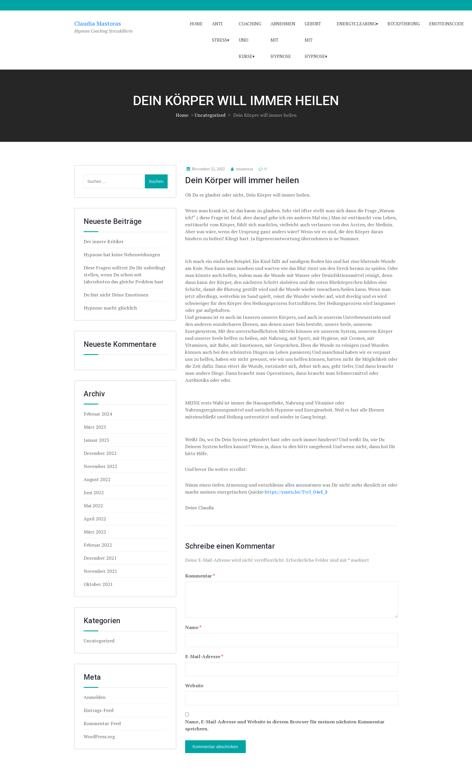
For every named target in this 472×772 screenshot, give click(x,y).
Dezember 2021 (100, 558)
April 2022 (95, 518)
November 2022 (100, 466)
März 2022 (95, 532)
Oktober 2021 (98, 584)
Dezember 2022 (100, 453)
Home (196, 24)
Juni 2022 (94, 492)
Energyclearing (356, 24)
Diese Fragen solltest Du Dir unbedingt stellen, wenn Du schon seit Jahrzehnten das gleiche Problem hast (125, 274)
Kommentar (200, 576)
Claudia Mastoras (97, 23)
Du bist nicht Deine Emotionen (116, 295)
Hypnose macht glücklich (110, 308)
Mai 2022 (93, 505)
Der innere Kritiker (104, 241)
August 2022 (97, 479)
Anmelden (95, 697)
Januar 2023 (96, 440)
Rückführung (403, 24)
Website (194, 685)
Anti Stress (219, 32)
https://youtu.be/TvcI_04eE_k (296, 492)
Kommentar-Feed (102, 723)
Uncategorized (210, 115)
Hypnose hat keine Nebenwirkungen (122, 254)
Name (193, 627)
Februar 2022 (98, 545)
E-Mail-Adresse (204, 656)
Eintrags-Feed (98, 710)
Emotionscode (446, 24)
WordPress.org (99, 736)
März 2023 (95, 427)
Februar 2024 (98, 414)
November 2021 (100, 571)
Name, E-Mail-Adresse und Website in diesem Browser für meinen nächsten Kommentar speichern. (285, 725)
